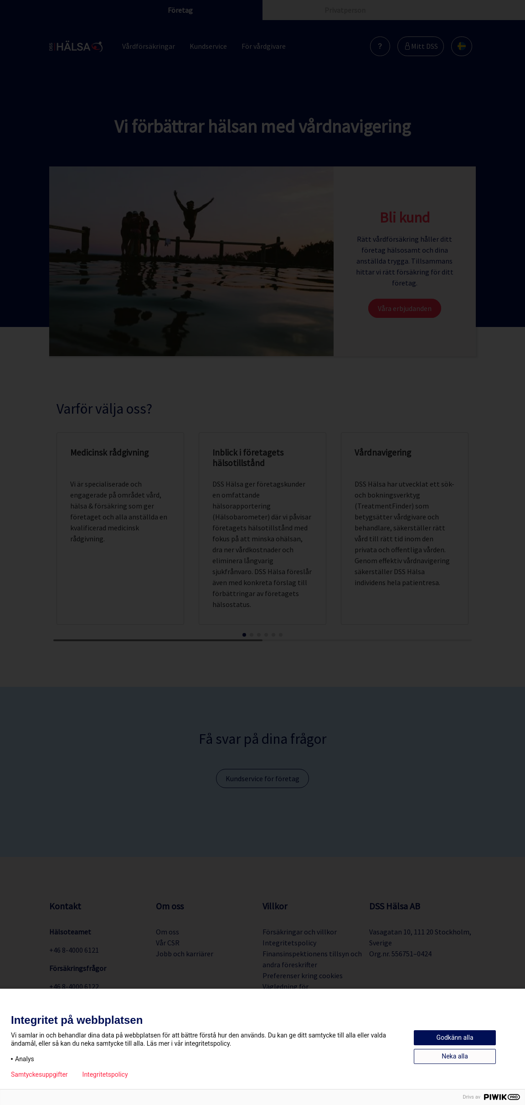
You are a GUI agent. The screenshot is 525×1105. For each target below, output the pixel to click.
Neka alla (455, 1056)
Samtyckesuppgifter (39, 1074)
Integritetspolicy (105, 1074)
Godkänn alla (454, 1037)
